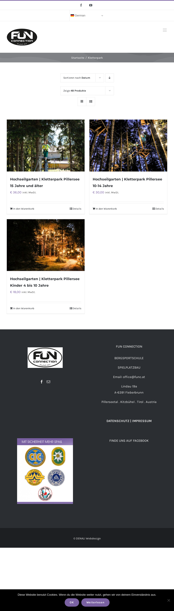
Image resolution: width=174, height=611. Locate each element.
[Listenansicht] (90, 101)
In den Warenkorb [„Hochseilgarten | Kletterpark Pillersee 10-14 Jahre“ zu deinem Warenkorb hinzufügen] (106, 208)
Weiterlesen (95, 602)
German (78, 15)
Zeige (74, 90)
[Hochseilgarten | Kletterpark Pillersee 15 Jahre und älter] (46, 145)
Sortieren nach (76, 77)
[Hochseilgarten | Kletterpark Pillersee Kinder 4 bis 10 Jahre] (46, 244)
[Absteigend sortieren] (109, 77)
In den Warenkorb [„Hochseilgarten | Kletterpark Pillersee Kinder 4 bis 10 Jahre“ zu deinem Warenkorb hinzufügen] (23, 307)
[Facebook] (41, 381)
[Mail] (48, 381)
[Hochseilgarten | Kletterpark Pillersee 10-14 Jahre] (128, 145)
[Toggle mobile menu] (165, 30)
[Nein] (168, 600)
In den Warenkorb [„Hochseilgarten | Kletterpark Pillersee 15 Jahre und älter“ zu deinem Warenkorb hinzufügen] (23, 208)
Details (77, 208)
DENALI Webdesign (88, 537)
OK (72, 602)
